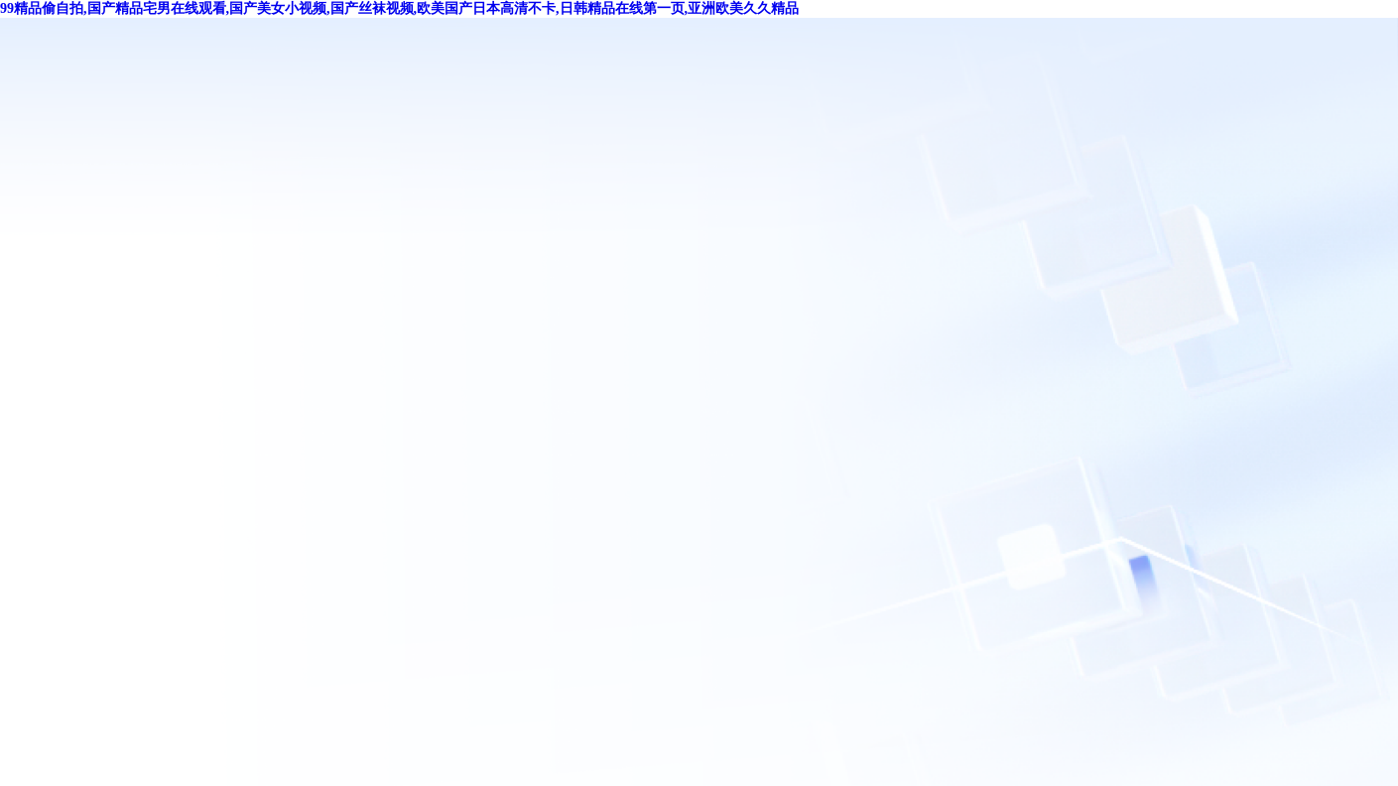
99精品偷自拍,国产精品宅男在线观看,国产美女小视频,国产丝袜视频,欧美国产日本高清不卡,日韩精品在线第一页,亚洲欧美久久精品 (399, 8)
